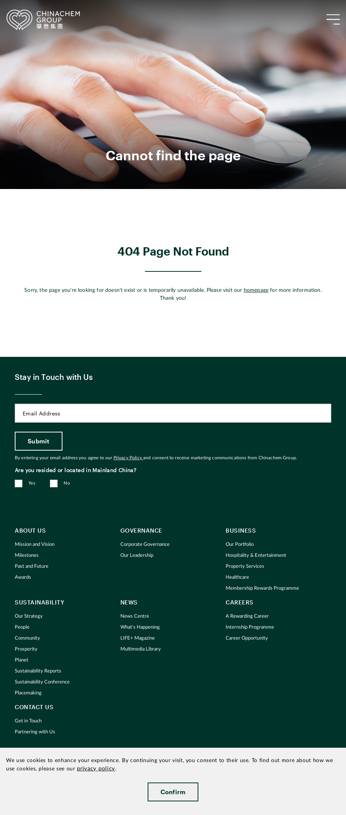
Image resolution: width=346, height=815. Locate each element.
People (22, 627)
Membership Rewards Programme (262, 588)
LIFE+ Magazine (137, 638)
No (67, 483)
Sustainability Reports (38, 671)
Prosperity (26, 649)
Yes (31, 483)
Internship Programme (250, 627)
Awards (23, 577)
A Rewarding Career (247, 616)
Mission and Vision (35, 544)
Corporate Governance (145, 544)
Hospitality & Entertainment (256, 555)
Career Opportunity (247, 638)
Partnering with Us (35, 732)
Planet (21, 660)
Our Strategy (29, 616)
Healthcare (237, 577)
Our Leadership (136, 555)
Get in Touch (28, 721)
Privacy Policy (128, 458)
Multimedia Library (140, 649)
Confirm (173, 791)
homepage (256, 290)
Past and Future (31, 566)
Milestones (27, 555)
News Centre (134, 616)
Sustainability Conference (42, 682)
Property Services (245, 566)
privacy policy (96, 769)
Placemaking (28, 693)
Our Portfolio (240, 544)
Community (27, 638)
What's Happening (140, 627)
